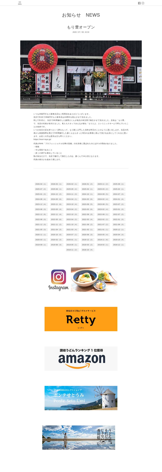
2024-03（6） (88, 199)
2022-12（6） (41, 214)
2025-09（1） (119, 184)
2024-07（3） (119, 194)
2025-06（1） (57, 189)
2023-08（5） (103, 204)
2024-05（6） (57, 199)
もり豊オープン (81, 27)
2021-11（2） (57, 224)
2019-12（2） (88, 240)
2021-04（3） (57, 229)
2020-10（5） (57, 235)
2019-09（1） (41, 245)
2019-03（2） (88, 245)
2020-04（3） (119, 235)
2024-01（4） (119, 199)
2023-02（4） (103, 209)
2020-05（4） (103, 235)
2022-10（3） (72, 214)
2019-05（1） (72, 245)
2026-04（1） (41, 184)
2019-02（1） (103, 245)
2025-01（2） (41, 194)
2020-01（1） (72, 240)
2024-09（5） (103, 194)
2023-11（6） (57, 204)
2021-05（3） (41, 229)
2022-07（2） (119, 214)
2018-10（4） (88, 250)
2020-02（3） (57, 240)
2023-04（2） (72, 209)
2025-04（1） (88, 189)
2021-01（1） (103, 229)
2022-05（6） (57, 219)
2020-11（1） (41, 235)
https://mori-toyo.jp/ (42, 139)
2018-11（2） (72, 250)
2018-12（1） (119, 245)
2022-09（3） (88, 214)
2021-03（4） (72, 229)
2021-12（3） (41, 224)
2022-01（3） (119, 219)
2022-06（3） (41, 219)
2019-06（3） (57, 245)
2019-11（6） (103, 240)
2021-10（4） (72, 224)
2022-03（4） (88, 219)
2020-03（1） (41, 240)
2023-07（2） (119, 204)
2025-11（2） (103, 184)
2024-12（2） (57, 194)
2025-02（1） (119, 189)
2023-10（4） (72, 204)
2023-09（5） (88, 204)
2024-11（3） (72, 194)
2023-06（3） (41, 209)
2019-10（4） (119, 240)
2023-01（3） (119, 209)
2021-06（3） (119, 224)
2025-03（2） (103, 189)
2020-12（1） (119, 229)
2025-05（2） (72, 189)
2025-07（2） (41, 189)
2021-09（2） (88, 224)
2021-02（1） (88, 229)
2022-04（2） (72, 219)
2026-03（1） (57, 184)
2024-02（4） (103, 199)
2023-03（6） (88, 209)
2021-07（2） (103, 224)
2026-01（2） (88, 184)
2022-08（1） (103, 214)
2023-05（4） (57, 209)
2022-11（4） (57, 214)
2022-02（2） (103, 219)
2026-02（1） (72, 184)
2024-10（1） (88, 194)
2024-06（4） (41, 199)
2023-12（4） (41, 204)
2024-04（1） (72, 199)
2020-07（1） (72, 235)
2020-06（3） (88, 235)
